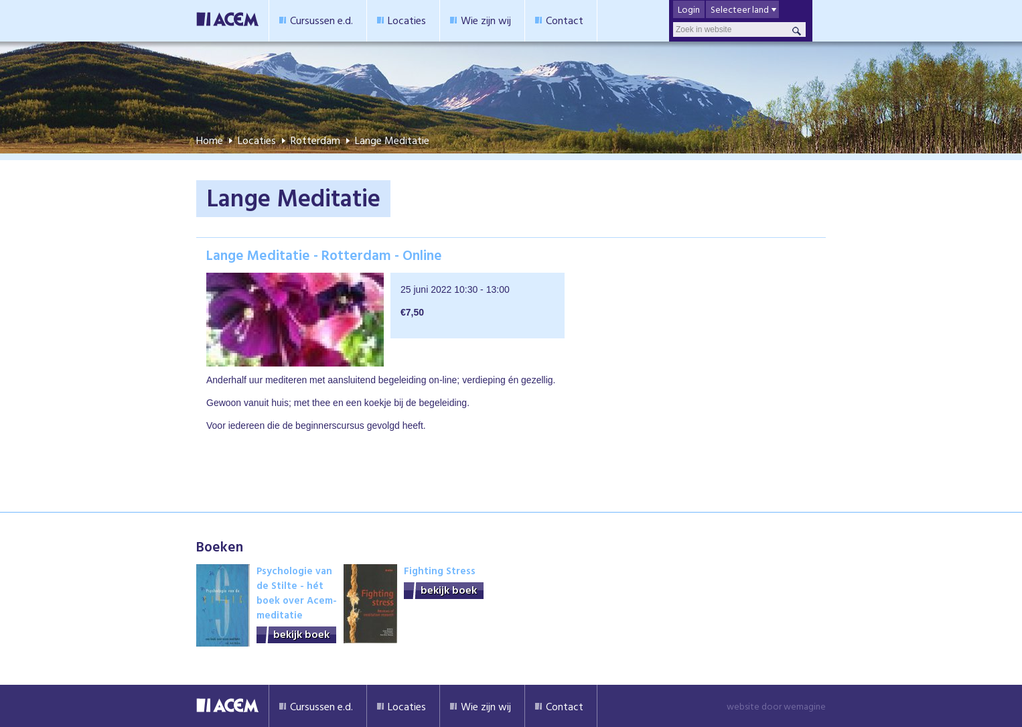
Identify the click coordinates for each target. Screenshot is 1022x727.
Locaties (407, 20)
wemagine (805, 706)
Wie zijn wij (486, 20)
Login (689, 9)
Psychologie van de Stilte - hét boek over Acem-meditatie (297, 592)
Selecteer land (740, 9)
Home (209, 140)
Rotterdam (315, 140)
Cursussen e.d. (321, 20)
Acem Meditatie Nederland (227, 21)
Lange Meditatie (392, 140)
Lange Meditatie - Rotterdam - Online (324, 254)
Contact (564, 20)
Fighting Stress (440, 570)
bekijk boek (301, 634)
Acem (227, 706)
